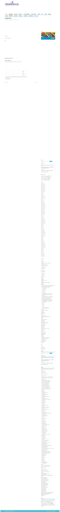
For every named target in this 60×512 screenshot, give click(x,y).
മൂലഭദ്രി (43, 458)
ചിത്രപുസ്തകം (43, 312)
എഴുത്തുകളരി (43, 395)
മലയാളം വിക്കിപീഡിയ (44, 447)
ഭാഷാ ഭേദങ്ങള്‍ (43, 437)
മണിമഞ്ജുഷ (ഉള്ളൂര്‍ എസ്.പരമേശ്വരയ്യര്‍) (47, 300)
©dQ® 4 (43, 305)
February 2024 (43, 195)
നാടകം (42, 314)
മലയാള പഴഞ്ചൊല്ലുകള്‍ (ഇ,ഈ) (46, 380)
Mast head (42, 464)
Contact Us (36, 15)
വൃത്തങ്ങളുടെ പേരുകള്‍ (44, 462)
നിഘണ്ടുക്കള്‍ (43, 420)
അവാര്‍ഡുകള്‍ (43, 271)
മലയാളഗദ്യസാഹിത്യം (45, 449)
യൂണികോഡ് (43, 459)
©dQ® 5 (43, 306)
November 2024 (43, 190)
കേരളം (42, 281)
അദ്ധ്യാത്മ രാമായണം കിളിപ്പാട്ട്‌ (45, 287)
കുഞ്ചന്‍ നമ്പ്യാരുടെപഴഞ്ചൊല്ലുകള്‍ (47, 475)
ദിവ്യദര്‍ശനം (43, 295)
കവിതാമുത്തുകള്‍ (44, 398)
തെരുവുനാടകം (43, 411)
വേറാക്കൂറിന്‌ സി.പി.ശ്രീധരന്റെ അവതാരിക (47, 170)
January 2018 (43, 255)
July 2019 (42, 237)
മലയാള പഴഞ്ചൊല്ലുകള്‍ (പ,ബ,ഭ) (46, 386)
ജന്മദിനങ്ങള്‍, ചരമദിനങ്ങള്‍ (45, 405)
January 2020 (43, 231)
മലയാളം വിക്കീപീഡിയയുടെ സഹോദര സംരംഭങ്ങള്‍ (48, 448)
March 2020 (42, 229)
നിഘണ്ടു (43, 419)
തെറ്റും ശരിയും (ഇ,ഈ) (44, 478)
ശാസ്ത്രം (42, 335)
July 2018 (42, 249)
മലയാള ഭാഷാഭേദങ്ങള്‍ (44, 444)
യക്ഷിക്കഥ (42, 495)
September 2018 (43, 247)
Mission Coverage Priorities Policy (45, 465)
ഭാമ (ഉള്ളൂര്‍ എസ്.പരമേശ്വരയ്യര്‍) (46, 298)
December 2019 (43, 232)
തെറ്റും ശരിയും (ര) (43, 489)
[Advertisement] (39, 6)
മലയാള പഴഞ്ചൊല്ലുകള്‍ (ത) (45, 384)
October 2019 (43, 234)
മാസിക (42, 331)
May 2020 (42, 227)
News (41, 269)
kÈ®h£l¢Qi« (6, 82)
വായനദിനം (43, 460)
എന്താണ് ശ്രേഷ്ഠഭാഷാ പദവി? (45, 473)
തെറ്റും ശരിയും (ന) (43, 486)
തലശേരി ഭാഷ (43, 408)
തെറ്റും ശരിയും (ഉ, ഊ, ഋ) (44, 479)
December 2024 (43, 189)
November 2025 (43, 185)
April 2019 (42, 240)
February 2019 (43, 242)
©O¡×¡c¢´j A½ (36, 82)
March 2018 (42, 253)
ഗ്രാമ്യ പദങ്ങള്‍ (44, 403)
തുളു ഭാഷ (43, 410)
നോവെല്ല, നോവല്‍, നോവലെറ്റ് (45, 424)
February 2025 (43, 187)
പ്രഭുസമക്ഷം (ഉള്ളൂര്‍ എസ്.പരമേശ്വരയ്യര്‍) (47, 296)
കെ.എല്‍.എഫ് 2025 (44, 280)
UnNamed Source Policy (44, 470)
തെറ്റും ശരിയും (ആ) (44, 477)
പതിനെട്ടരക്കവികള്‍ (44, 379)
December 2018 (43, 244)
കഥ (41, 277)
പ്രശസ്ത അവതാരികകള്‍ (44, 322)
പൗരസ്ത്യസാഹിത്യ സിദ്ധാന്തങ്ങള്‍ (46, 434)
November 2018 (43, 245)
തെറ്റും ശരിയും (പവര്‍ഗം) (44, 487)
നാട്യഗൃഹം (43, 417)
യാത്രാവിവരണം (43, 332)
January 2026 (43, 183)
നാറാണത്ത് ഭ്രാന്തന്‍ (44, 418)
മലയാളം (20, 15)
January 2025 (43, 188)
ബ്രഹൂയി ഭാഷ (43, 435)
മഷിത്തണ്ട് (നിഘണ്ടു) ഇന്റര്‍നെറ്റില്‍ (46, 493)
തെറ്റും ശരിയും (43, 330)
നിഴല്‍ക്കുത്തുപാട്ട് (44, 423)
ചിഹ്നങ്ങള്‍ (43, 404)
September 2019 (43, 235)
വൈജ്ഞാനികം (43, 334)
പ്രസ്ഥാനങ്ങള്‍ (43, 324)
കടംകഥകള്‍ (16, 15)
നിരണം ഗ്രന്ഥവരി (44, 421)
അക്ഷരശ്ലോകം (44, 391)
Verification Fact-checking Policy (45, 471)
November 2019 (43, 233)
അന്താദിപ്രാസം (44, 393)
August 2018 (42, 248)
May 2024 (42, 194)
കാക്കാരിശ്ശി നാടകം (43, 474)
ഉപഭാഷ (42, 472)
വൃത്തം (7, 15)
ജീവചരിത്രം (42, 313)
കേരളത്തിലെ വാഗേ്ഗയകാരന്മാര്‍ (46, 337)
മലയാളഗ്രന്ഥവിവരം (44, 450)
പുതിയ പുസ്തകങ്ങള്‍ (44, 319)
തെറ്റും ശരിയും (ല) (43, 490)
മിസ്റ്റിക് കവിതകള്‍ (44, 455)
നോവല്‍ (42, 317)
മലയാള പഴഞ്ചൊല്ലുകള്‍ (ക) (45, 382)
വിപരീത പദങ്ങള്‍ (44, 461)
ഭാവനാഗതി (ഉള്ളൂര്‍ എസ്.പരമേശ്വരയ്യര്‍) (47, 299)
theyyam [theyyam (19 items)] (49, 501)
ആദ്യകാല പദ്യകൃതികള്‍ (45, 394)
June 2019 (42, 238)
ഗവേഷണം (42, 309)
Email (23, 73)
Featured (42, 260)
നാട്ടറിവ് (43, 416)
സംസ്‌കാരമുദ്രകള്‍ (44, 340)
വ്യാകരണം (11, 15)
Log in (42, 346)
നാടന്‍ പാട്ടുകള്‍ (43, 315)
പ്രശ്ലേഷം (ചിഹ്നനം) (44, 431)
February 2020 (43, 230)
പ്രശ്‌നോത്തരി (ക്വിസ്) (44, 430)
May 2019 (42, 239)
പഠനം (42, 318)
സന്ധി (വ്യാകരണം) (44, 463)
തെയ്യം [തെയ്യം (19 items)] (51, 504)
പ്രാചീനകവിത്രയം (44, 432)
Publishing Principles (43, 469)
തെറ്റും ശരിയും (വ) (43, 491)
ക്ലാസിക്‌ (42, 283)
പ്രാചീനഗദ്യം (43, 433)
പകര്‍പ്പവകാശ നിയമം (44, 425)
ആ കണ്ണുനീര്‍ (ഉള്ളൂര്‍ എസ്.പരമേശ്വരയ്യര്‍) (47, 293)
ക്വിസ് (42, 476)
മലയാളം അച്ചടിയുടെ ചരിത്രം (45, 442)
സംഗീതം (42, 336)
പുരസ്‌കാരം (42, 320)
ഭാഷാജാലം (25, 15)
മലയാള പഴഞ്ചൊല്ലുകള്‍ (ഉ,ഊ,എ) (46, 381)
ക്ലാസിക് (42, 284)
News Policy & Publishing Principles (45, 466)
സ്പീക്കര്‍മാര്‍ (43, 268)
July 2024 (42, 192)
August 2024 (42, 191)
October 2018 (43, 246)
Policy (42, 468)
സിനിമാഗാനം (43, 341)
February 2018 (43, 254)
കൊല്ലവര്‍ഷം (43, 400)
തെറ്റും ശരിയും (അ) (44, 412)
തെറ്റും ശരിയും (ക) (43, 482)
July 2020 (42, 225)
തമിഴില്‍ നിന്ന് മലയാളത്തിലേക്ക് (45, 407)
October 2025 (43, 186)
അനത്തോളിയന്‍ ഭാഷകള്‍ (45, 392)
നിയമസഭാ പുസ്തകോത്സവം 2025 (45, 316)
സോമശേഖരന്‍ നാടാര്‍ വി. (44, 171)
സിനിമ (42, 275)
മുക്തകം (43, 456)
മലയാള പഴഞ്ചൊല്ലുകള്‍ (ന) (45, 385)
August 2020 (42, 224)
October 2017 (43, 256)
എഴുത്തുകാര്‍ (43, 276)
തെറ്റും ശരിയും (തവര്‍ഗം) (44, 485)
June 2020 (42, 226)
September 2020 (43, 223)
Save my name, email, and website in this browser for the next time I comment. (16, 76)
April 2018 (42, 252)
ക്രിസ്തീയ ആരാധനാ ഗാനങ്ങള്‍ (45, 282)
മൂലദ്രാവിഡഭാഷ (44, 457)
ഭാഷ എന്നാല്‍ (43, 436)
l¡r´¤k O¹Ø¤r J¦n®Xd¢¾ (44, 308)
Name (24, 71)
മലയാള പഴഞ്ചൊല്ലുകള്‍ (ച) (45, 383)
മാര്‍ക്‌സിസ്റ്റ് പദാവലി (44, 494)
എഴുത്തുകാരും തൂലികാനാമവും (45, 396)
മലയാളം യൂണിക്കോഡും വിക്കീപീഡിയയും (47, 445)
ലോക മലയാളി (43, 333)
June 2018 (42, 250)
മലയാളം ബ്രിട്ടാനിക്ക (44, 443)
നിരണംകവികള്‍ (44, 422)
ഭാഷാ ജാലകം (31, 15)
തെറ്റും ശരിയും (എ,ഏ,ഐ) (45, 480)
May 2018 (42, 251)
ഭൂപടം (42, 266)
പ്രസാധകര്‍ (43, 323)
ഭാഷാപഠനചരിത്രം (44, 438)
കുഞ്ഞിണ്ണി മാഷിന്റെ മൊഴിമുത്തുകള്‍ (46, 399)
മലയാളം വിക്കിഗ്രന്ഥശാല (45, 446)
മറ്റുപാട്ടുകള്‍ (42, 327)
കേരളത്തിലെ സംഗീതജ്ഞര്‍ (45, 338)
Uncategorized (43, 270)
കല (42, 272)
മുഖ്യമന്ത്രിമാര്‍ (44, 267)
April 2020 (42, 228)
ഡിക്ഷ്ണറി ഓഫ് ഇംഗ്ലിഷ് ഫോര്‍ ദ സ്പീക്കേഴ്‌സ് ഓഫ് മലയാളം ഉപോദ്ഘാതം (47, 167)
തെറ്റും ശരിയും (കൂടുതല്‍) (44, 483)
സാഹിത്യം (43, 274)
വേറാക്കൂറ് (42, 169)
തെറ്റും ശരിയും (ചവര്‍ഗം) (44, 484)
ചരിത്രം (42, 311)
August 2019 (42, 236)
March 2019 (42, 241)
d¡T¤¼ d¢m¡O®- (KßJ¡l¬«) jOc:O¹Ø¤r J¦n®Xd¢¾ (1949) (48, 285)
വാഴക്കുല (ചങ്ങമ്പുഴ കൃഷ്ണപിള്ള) (45, 307)
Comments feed (43, 348)
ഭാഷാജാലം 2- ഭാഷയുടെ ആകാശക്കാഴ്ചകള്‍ (47, 492)
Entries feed (42, 347)
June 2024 (42, 193)
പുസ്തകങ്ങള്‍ (42, 321)
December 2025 (43, 184)
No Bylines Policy (43, 467)
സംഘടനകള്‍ (43, 339)
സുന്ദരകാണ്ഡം (44, 292)
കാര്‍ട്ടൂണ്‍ (42, 278)
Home (42, 374)
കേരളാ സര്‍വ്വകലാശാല (45, 310)
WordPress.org (43, 349)
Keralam (42, 261)
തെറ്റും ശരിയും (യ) (43, 488)
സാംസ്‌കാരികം (43, 273)
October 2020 (43, 222)
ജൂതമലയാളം (43, 406)
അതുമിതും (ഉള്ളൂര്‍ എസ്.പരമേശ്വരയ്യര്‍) (47, 286)
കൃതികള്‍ (42, 279)
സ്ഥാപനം (42, 342)
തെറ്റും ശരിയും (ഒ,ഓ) (44, 481)
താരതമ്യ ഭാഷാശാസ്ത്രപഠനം (45, 409)
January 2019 (43, 243)
